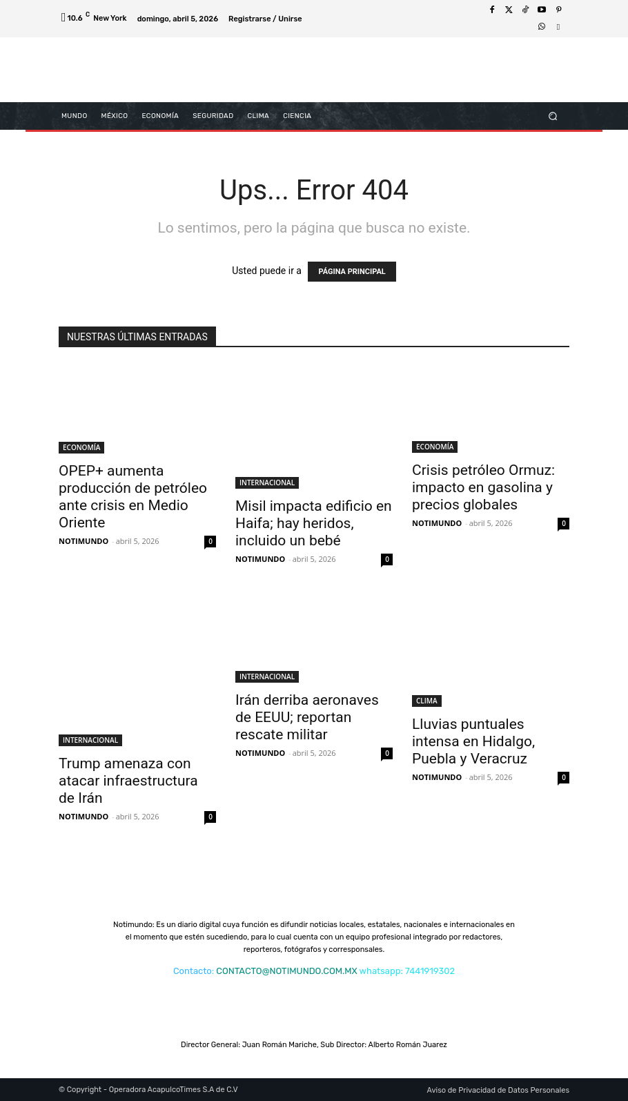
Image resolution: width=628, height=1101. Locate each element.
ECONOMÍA (81, 447)
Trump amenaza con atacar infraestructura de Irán (128, 780)
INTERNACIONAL (267, 482)
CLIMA (427, 700)
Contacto (192, 971)
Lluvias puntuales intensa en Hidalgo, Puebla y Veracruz (473, 741)
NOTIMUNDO (83, 541)
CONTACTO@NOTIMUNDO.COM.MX (286, 971)
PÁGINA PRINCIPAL (351, 271)
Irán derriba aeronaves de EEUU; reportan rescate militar (307, 717)
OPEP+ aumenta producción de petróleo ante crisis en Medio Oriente (133, 496)
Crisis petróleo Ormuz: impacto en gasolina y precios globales (483, 487)
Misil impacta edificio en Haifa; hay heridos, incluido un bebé (313, 523)
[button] (553, 115)
